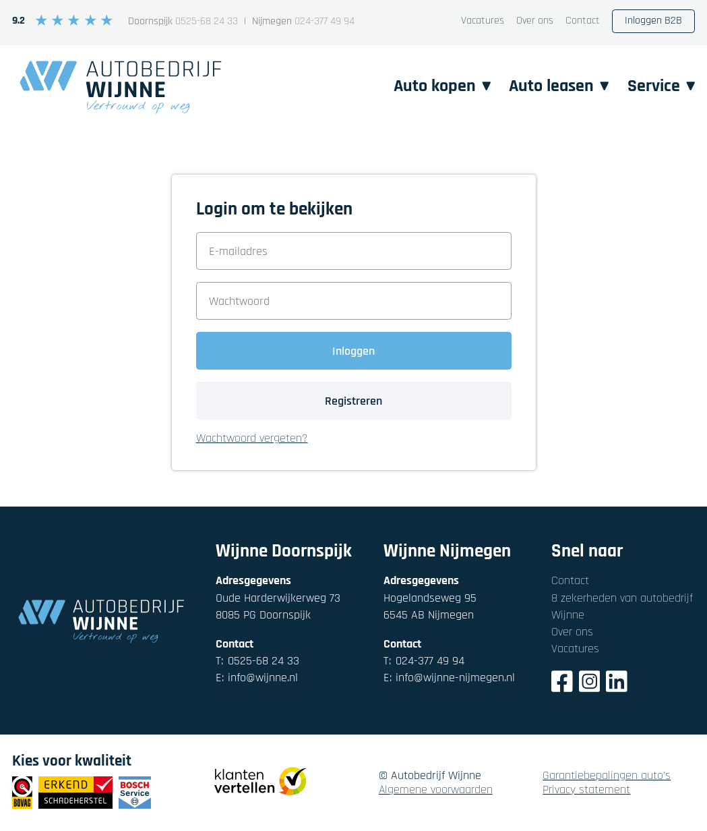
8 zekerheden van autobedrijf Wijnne (622, 606)
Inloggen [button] (353, 351)
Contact (582, 21)
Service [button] (660, 85)
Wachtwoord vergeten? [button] (252, 439)
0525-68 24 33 (206, 22)
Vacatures (482, 21)
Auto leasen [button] (555, 85)
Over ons (534, 21)
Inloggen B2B (653, 20)
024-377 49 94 (325, 22)
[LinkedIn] (616, 683)
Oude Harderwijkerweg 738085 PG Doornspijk (278, 606)
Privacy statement (586, 790)
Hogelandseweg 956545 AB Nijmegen (430, 606)
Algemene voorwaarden (436, 790)
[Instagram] (590, 683)
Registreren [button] (353, 401)
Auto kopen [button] (434, 85)
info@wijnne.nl (257, 677)
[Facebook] (562, 683)
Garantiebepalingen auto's (607, 776)
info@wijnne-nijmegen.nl (449, 677)
